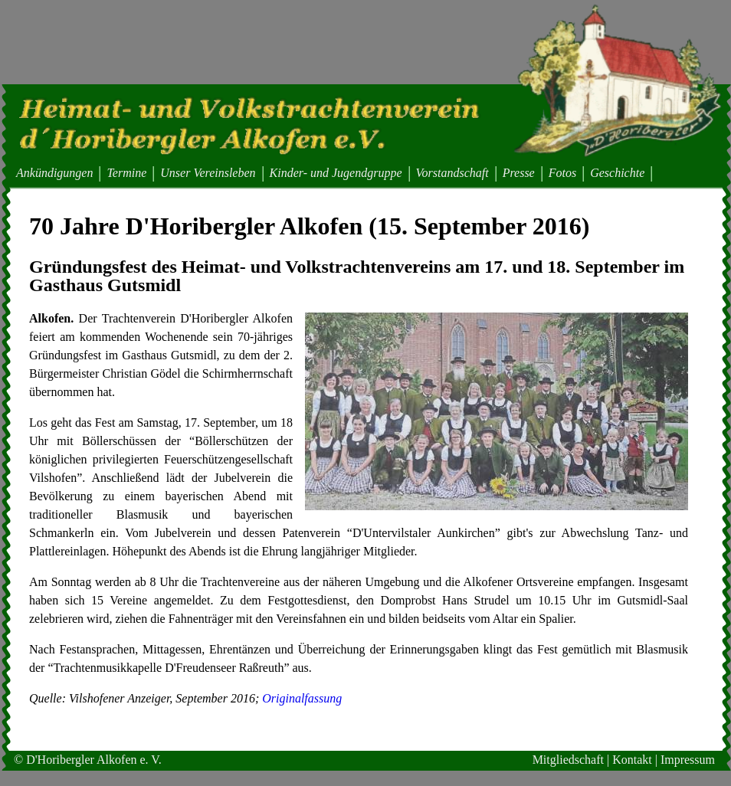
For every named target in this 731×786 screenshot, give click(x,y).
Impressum (688, 759)
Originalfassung (302, 698)
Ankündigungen (54, 172)
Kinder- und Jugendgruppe (336, 172)
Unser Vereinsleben (207, 172)
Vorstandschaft (452, 172)
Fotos (562, 172)
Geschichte (617, 172)
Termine (126, 172)
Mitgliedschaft (568, 759)
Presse (519, 172)
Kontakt (632, 759)
